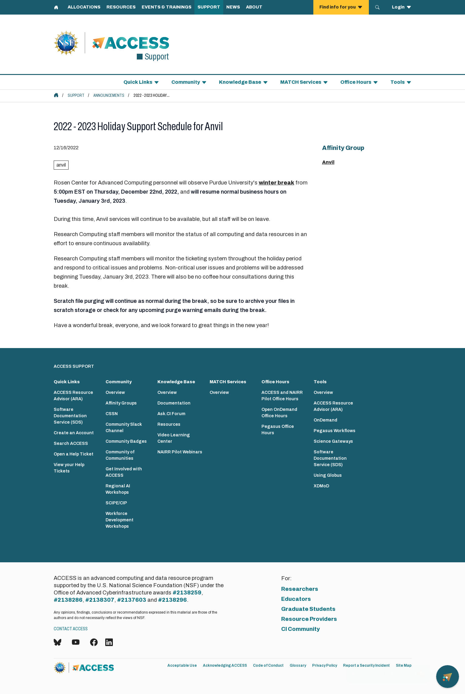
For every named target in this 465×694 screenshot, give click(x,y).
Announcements (108, 95)
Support (76, 95)
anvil (61, 165)
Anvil (328, 162)
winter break (276, 183)
